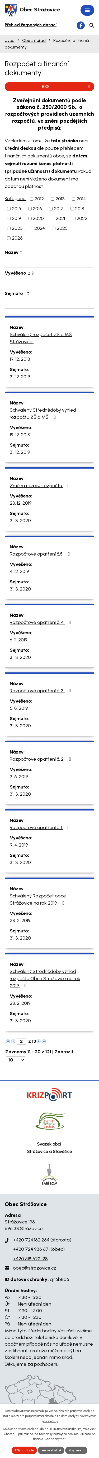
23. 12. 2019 (21, 503)
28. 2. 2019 (20, 920)
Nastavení (76, 1450)
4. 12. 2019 (19, 571)
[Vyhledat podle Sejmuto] (49, 303)
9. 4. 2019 (19, 845)
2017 (58, 209)
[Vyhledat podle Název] (49, 262)
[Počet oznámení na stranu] (15, 1059)
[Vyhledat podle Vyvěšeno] (49, 283)
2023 (17, 228)
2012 (39, 199)
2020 (38, 218)
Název (11, 252)
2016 (37, 209)
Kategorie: (15, 198)
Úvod (10, 40)
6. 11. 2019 (18, 640)
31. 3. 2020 (20, 520)
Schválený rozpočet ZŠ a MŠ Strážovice (41, 338)
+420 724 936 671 (31, 1249)
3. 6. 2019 (19, 776)
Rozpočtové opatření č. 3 (41, 691)
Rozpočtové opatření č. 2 (41, 759)
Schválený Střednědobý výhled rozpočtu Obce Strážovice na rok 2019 (45, 978)
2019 (16, 218)
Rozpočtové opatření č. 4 (41, 622)
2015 (16, 209)
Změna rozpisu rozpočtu (41, 485)
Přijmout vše (24, 1450)
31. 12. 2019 (20, 377)
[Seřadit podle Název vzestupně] (21, 251)
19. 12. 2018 (20, 359)
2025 (62, 228)
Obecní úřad (34, 40)
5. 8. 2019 (19, 708)
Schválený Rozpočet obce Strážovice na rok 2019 (38, 899)
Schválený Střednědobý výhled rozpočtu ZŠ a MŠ (43, 413)
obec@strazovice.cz (34, 1268)
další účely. (50, 1421)
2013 (60, 199)
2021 (60, 218)
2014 (81, 199)
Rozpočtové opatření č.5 (41, 554)
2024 (39, 228)
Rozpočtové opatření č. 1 (41, 827)
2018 (79, 209)
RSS (67, 86)
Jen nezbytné (51, 1450)
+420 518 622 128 (30, 1259)
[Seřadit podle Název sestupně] (21, 253)
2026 (17, 238)
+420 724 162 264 (31, 1240)
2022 (82, 218)
